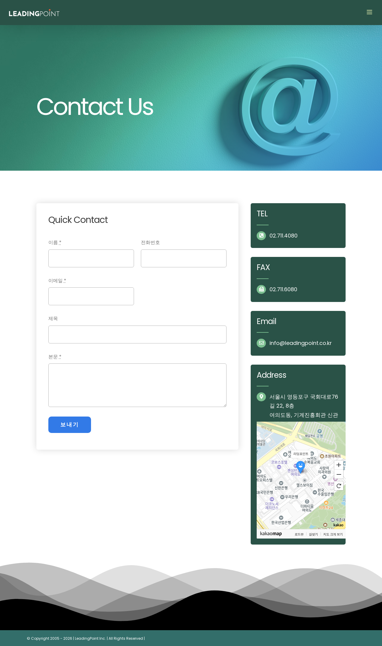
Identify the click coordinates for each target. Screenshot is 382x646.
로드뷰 (299, 534)
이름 (54, 242)
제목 (53, 318)
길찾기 (313, 534)
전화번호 (150, 242)
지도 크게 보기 (333, 534)
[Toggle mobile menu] (370, 12)
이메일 (57, 280)
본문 (54, 356)
